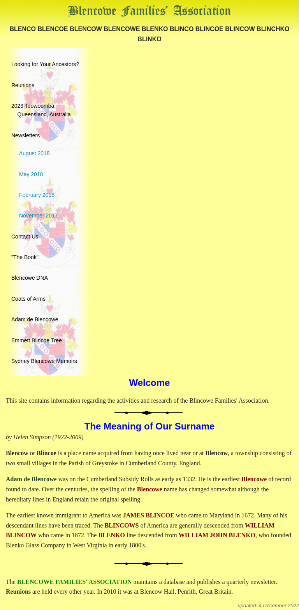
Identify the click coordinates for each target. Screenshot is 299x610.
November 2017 (38, 215)
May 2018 (31, 174)
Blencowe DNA (29, 278)
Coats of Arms (28, 299)
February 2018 (37, 195)
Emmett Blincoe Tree (36, 340)
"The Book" (25, 257)
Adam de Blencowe (34, 319)
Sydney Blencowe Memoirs (44, 361)
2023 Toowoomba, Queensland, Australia (41, 110)
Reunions (22, 85)
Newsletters (25, 135)
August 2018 (34, 153)
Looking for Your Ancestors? (45, 64)
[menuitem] (149, 62)
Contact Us (24, 236)
